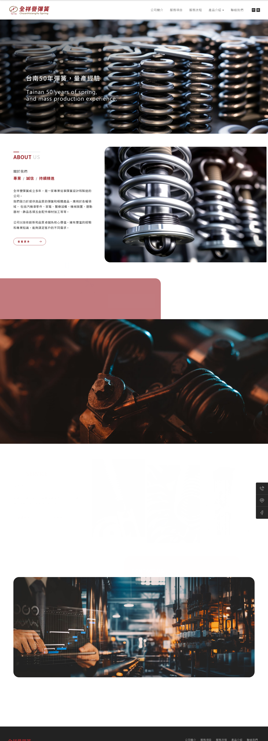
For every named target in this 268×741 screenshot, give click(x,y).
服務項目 (176, 10)
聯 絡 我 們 (147, 599)
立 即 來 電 (59, 502)
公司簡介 (157, 10)
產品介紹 (215, 10)
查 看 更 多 (24, 232)
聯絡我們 (237, 10)
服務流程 (195, 10)
